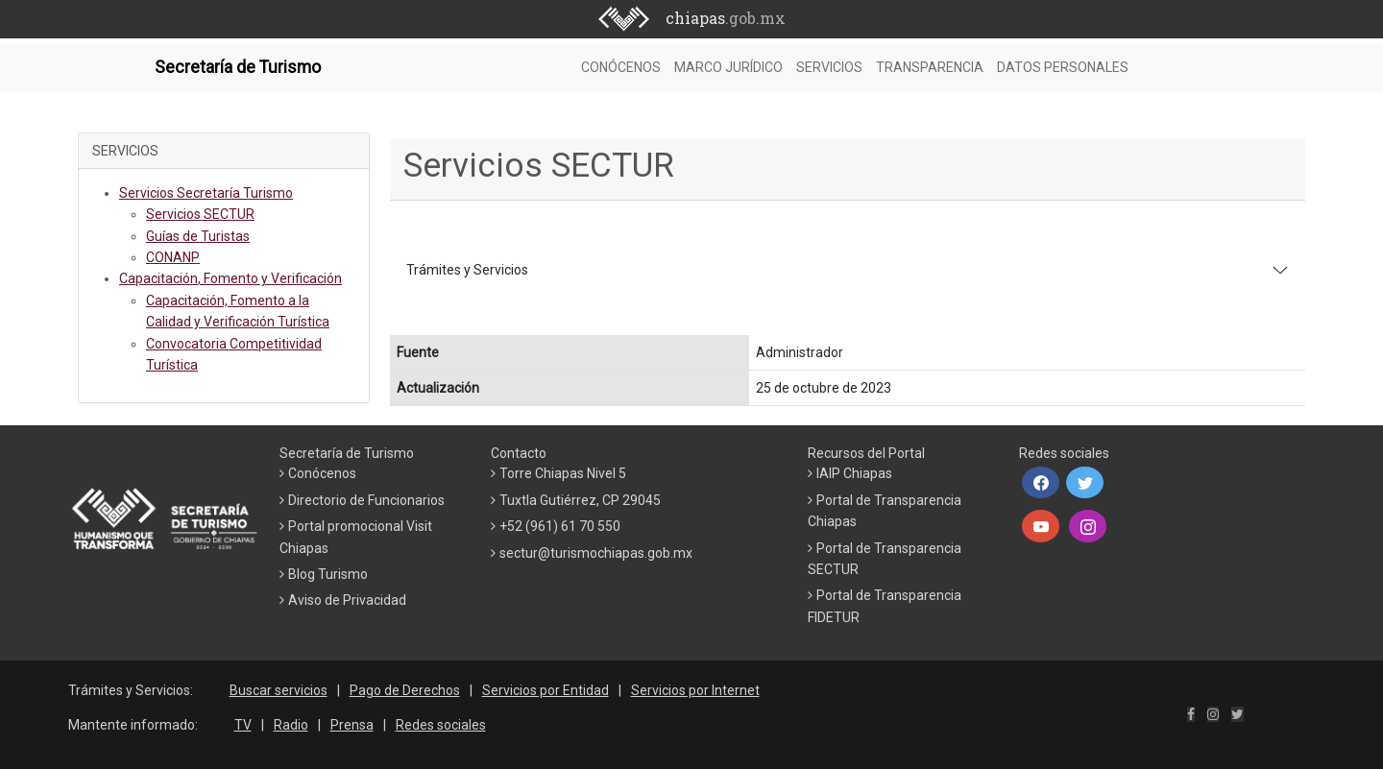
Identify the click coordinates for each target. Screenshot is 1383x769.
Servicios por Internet (695, 690)
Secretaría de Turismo (238, 67)
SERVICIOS (829, 67)
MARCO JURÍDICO (728, 67)
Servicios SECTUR (200, 214)
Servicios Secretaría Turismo (206, 193)
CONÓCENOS (621, 67)
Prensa (352, 725)
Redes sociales (441, 725)
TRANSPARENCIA (929, 67)
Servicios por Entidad (545, 690)
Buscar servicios (279, 690)
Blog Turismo (328, 574)
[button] (1040, 483)
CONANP (173, 257)
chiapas (726, 18)
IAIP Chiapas (854, 473)
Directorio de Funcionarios (366, 500)
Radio (291, 725)
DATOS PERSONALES (1062, 67)
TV (243, 725)
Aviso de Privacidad (347, 600)
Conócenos (322, 473)
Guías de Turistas (198, 236)
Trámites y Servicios (467, 269)
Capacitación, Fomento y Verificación (230, 278)
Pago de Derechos (405, 690)
